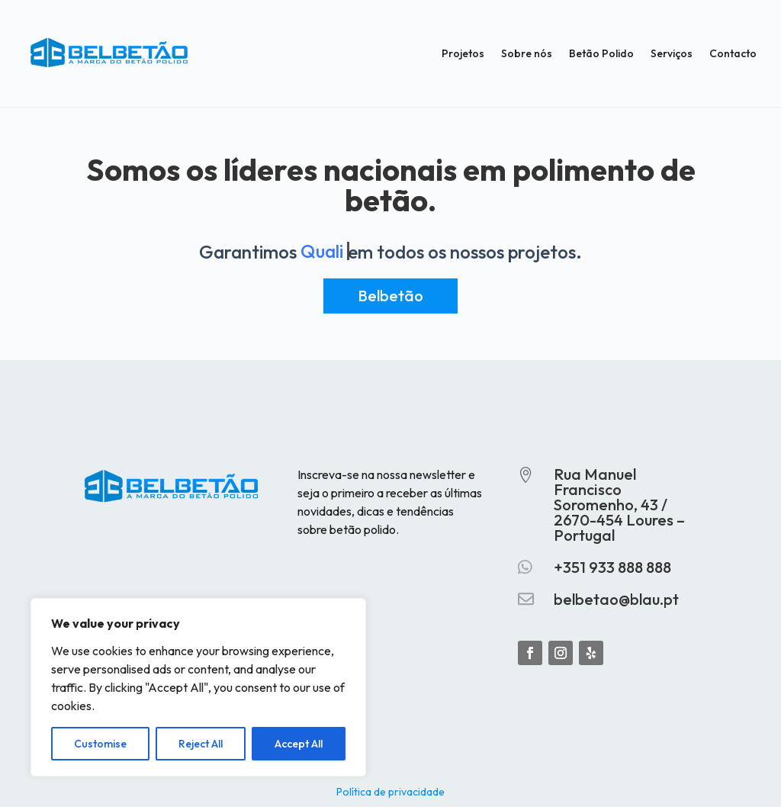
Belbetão (390, 295)
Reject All (200, 744)
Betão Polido (601, 53)
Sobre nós (526, 53)
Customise (100, 744)
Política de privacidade (390, 791)
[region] (198, 687)
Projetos (463, 53)
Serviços (672, 53)
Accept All (299, 744)
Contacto (733, 53)
